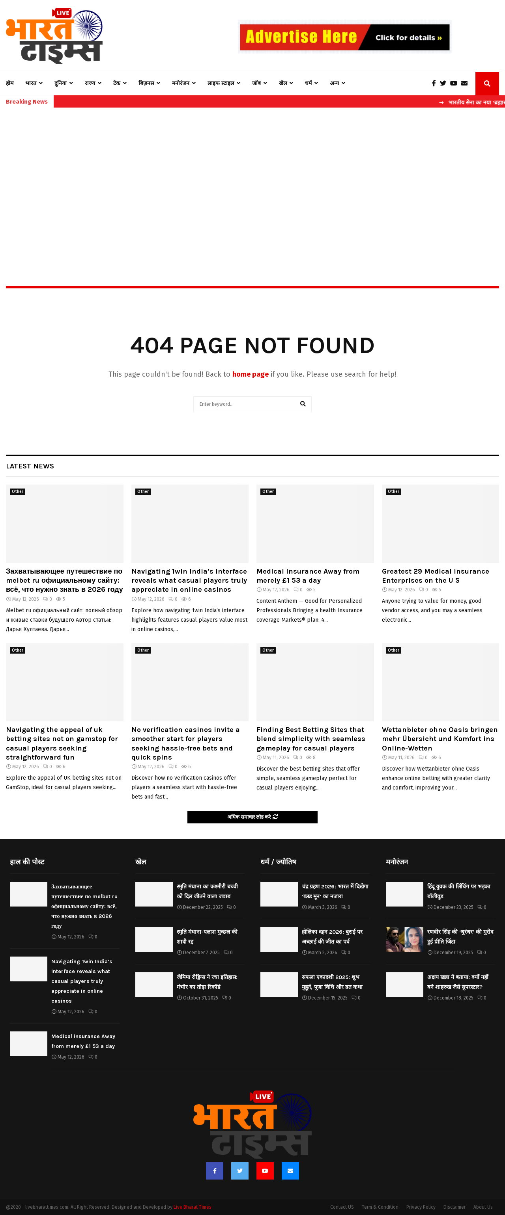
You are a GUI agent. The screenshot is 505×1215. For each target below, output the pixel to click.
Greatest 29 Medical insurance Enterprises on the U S (435, 576)
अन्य (334, 83)
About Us (483, 1207)
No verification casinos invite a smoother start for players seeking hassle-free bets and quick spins (185, 743)
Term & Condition (380, 1207)
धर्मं (308, 83)
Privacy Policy (421, 1207)
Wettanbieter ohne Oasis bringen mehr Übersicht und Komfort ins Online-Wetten (440, 738)
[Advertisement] (252, 179)
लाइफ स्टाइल (221, 83)
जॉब (256, 83)
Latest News (30, 466)
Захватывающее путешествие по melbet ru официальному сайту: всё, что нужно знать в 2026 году (64, 580)
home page (250, 374)
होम (9, 83)
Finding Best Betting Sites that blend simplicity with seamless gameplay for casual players (310, 738)
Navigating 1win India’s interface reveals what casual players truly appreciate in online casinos (189, 580)
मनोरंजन (180, 83)
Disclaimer (454, 1207)
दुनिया (60, 83)
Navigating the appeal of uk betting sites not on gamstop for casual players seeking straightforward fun (62, 743)
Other (17, 491)
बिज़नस (146, 83)
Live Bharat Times (192, 1207)
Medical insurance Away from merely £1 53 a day (307, 576)
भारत (30, 83)
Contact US (342, 1207)
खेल (283, 83)
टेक (116, 83)
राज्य (90, 83)
